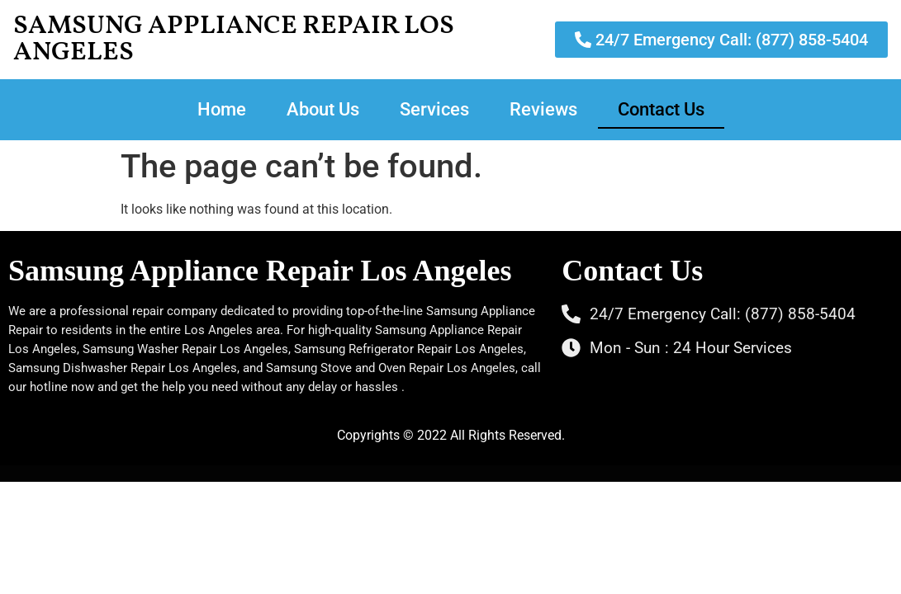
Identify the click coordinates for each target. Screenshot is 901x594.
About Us (323, 109)
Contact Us (661, 109)
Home (221, 109)
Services (434, 109)
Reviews (543, 109)
